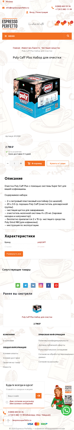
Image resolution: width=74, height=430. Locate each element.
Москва (9, 1)
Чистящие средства (51, 48)
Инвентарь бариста (31, 48)
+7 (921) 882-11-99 (63, 9)
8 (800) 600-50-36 (63, 6)
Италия (41, 246)
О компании (8, 340)
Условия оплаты (10, 353)
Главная (16, 48)
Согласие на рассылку (48, 362)
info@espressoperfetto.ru (17, 8)
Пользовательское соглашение (53, 350)
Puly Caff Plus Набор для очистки (37, 317)
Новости (7, 367)
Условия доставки (11, 358)
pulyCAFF (42, 242)
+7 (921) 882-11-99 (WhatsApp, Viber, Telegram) (29, 415)
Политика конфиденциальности (53, 340)
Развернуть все (14, 254)
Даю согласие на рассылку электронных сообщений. (21, 402)
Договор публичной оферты (52, 345)
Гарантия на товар (11, 362)
